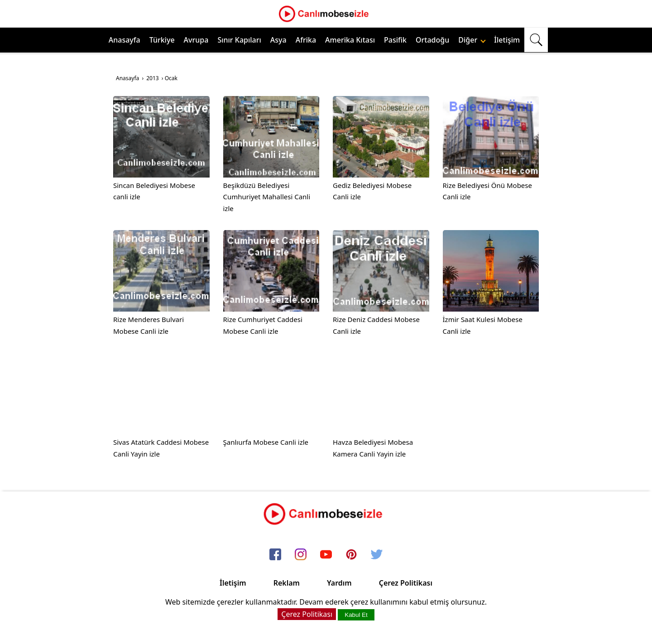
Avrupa (196, 40)
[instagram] (301, 555)
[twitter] (377, 555)
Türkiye (162, 40)
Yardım (339, 583)
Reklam (286, 583)
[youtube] (326, 555)
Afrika (306, 40)
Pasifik (395, 40)
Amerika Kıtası (350, 40)
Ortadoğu (432, 40)
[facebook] (275, 555)
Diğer (472, 40)
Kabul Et (356, 614)
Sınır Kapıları (239, 40)
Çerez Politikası (405, 583)
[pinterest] (351, 555)
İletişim (507, 40)
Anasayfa (124, 40)
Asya (278, 40)
